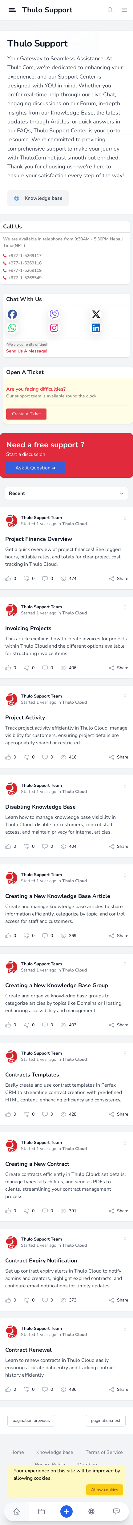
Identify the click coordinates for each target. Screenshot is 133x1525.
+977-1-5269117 (22, 256)
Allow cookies (104, 1490)
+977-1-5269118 (22, 263)
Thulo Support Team (41, 518)
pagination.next (105, 1420)
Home (17, 1452)
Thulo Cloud (74, 524)
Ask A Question (35, 468)
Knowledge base (54, 1452)
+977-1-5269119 (22, 270)
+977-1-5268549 (22, 278)
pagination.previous (31, 1420)
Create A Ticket (26, 414)
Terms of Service (104, 1452)
